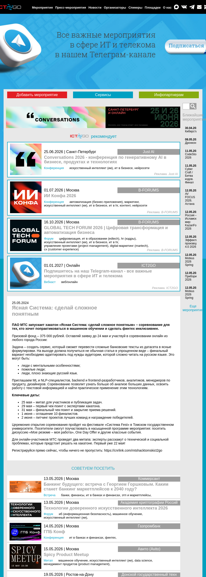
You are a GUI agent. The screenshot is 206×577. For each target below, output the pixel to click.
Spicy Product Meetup (66, 554)
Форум (48, 514)
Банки (65, 495)
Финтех (110, 537)
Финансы (77, 495)
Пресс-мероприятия (70, 7)
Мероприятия (42, 7)
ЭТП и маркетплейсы (136, 495)
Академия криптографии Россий (149, 502)
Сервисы (103, 95)
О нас (167, 7)
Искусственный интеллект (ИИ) (65, 517)
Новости (94, 7)
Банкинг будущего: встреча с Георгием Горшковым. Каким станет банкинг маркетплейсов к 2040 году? (106, 486)
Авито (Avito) (149, 549)
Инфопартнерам (168, 95)
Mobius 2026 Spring (189, 262)
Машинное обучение (127, 514)
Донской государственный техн (149, 574)
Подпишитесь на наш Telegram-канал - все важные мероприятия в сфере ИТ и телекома (98, 273)
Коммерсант (149, 479)
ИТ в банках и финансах (103, 495)
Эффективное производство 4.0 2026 (194, 243)
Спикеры (135, 7)
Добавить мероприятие (37, 95)
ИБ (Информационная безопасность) (85, 514)
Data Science (143, 560)
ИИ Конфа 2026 (60, 196)
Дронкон (190, 142)
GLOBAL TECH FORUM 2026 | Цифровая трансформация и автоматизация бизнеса (106, 230)
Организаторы (115, 7)
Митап (48, 560)
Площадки (152, 7)
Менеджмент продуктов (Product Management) (77, 564)
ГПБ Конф (54, 532)
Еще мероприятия (193, 308)
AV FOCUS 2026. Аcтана (190, 199)
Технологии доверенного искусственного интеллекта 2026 (106, 508)
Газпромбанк (149, 526)
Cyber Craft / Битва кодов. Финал (189, 175)
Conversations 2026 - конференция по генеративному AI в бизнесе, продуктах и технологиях (105, 160)
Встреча (49, 495)
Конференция (53, 537)
